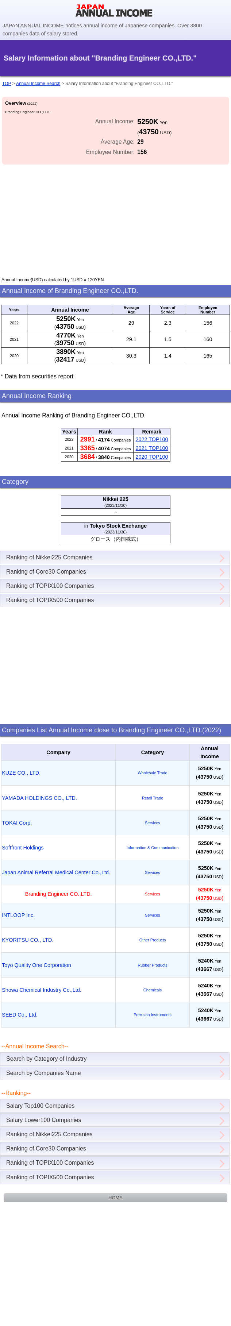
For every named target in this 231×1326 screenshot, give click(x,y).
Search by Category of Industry (46, 1059)
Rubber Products (153, 965)
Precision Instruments (153, 1015)
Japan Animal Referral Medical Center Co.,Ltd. (56, 872)
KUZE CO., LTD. (21, 773)
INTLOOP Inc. (18, 915)
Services (152, 823)
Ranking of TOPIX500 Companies (50, 600)
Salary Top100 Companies (40, 1106)
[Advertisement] (115, 217)
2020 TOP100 (151, 457)
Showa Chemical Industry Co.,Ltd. (41, 990)
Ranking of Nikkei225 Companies (49, 557)
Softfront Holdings (22, 848)
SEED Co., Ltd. (20, 1015)
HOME (115, 1197)
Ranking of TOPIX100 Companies (50, 586)
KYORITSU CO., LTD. (27, 940)
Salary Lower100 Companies (43, 1120)
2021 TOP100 (151, 448)
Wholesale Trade (153, 773)
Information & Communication (152, 847)
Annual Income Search (38, 83)
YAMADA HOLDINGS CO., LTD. (39, 798)
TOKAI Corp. (17, 823)
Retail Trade (152, 798)
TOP (6, 83)
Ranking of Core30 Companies (46, 571)
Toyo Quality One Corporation (36, 965)
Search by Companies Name (43, 1073)
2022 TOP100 (151, 439)
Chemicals (152, 990)
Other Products (152, 940)
